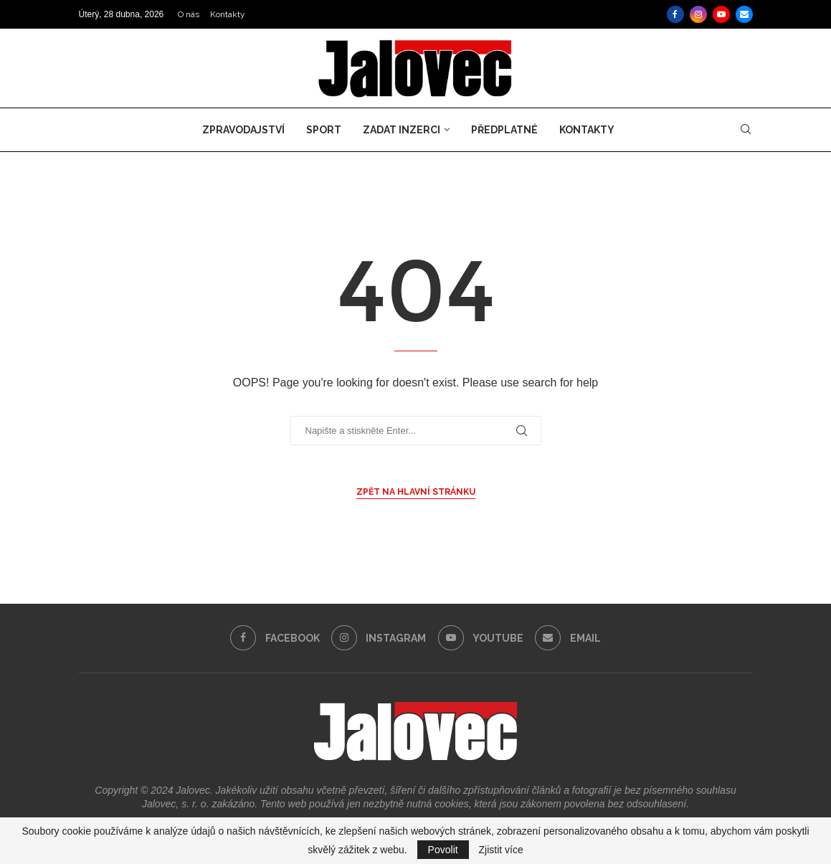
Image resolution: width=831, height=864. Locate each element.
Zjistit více (501, 850)
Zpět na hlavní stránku (415, 492)
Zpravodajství (243, 130)
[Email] (744, 14)
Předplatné (504, 130)
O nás (188, 14)
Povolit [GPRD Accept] (443, 849)
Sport (323, 130)
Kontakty (227, 14)
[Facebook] (675, 14)
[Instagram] (698, 14)
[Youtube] (721, 14)
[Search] (746, 130)
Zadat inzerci (401, 130)
